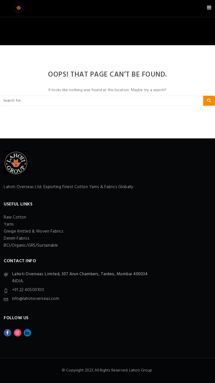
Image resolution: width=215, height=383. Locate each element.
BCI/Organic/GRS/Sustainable (31, 245)
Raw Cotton (15, 217)
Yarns (9, 224)
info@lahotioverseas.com (35, 298)
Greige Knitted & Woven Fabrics (33, 231)
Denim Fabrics (17, 238)
